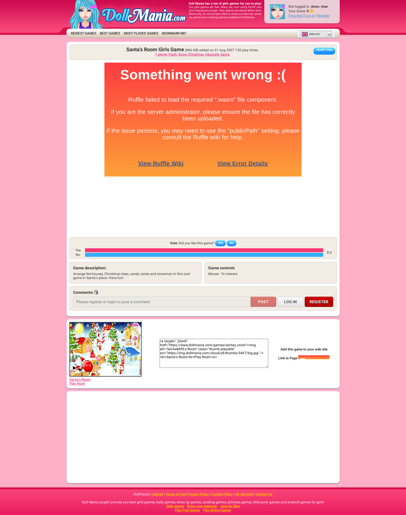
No (232, 243)
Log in (310, 16)
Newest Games (83, 33)
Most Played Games (141, 33)
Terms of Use (175, 494)
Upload (157, 494)
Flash (172, 54)
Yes (220, 243)
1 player (161, 54)
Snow (182, 54)
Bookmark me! (174, 33)
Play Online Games (217, 510)
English (311, 34)
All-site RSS (244, 494)
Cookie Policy (222, 494)
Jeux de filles (230, 506)
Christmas (196, 54)
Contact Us (263, 494)
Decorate (212, 54)
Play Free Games (187, 510)
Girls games (175, 506)
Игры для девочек (202, 506)
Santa (225, 54)
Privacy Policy (198, 494)
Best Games (110, 33)
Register (323, 16)
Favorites (295, 16)
